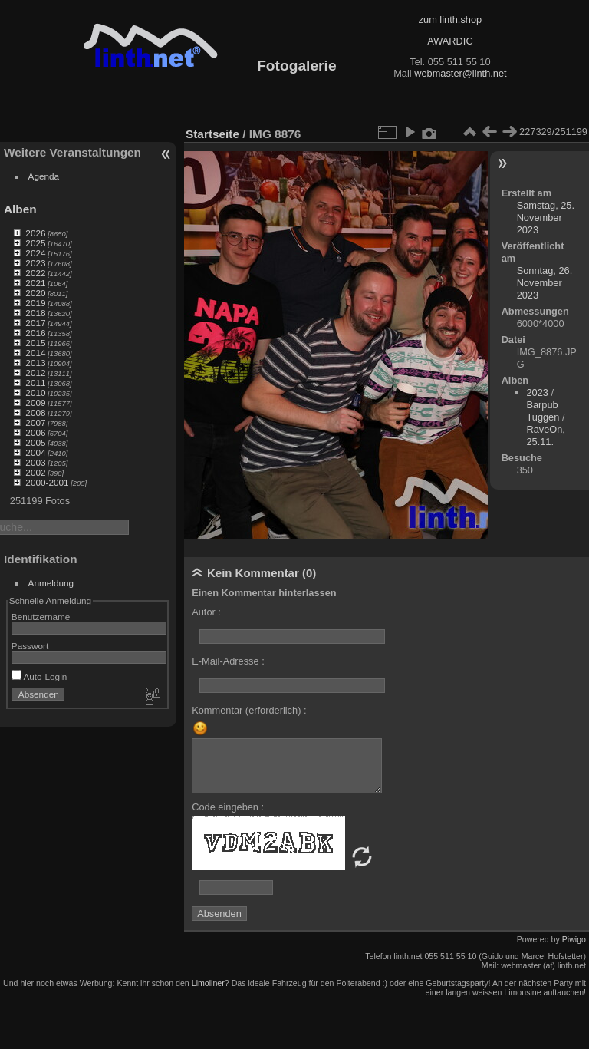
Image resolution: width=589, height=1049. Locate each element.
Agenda (44, 176)
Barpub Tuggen (542, 411)
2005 (35, 442)
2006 (35, 432)
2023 (35, 263)
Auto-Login (39, 676)
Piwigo (574, 939)
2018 (35, 313)
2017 (35, 323)
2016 (35, 333)
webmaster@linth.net (460, 73)
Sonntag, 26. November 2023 (545, 283)
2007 (35, 422)
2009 (35, 402)
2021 (35, 283)
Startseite (212, 133)
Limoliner (208, 983)
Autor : (206, 612)
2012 (35, 373)
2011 (35, 383)
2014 (35, 353)
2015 (35, 343)
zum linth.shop (450, 19)
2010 (35, 392)
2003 (35, 462)
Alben (20, 209)
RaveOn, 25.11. (545, 435)
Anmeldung (51, 583)
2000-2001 (46, 482)
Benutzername (41, 617)
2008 (35, 412)
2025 (35, 243)
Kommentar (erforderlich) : (249, 710)
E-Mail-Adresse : (228, 661)
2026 (35, 233)
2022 (35, 273)
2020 (35, 293)
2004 (35, 452)
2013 (35, 363)
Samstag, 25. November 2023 (545, 218)
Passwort (30, 646)
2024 (35, 253)
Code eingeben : (228, 807)
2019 (35, 303)
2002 (35, 472)
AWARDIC (449, 41)
